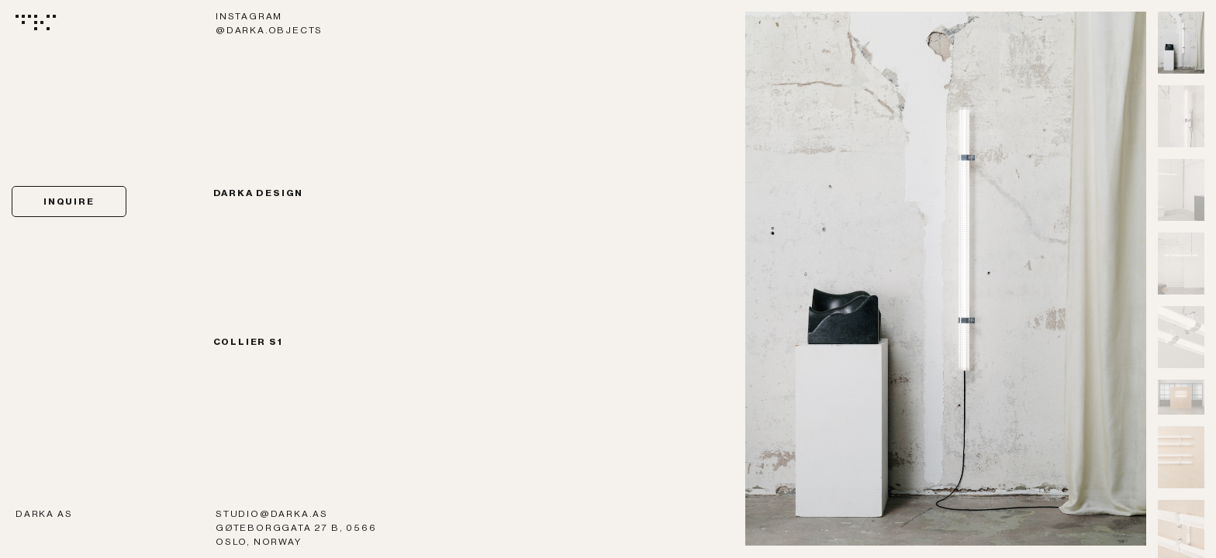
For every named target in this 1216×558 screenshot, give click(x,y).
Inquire (69, 201)
